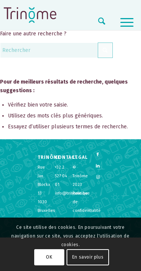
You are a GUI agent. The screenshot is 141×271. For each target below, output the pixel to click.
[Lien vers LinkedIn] (97, 166)
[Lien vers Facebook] (97, 154)
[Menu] (123, 23)
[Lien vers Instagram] (97, 177)
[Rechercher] (98, 23)
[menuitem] (98, 23)
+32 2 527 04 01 (61, 176)
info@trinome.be (71, 193)
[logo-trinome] (30, 15)
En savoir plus (87, 257)
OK (49, 257)
